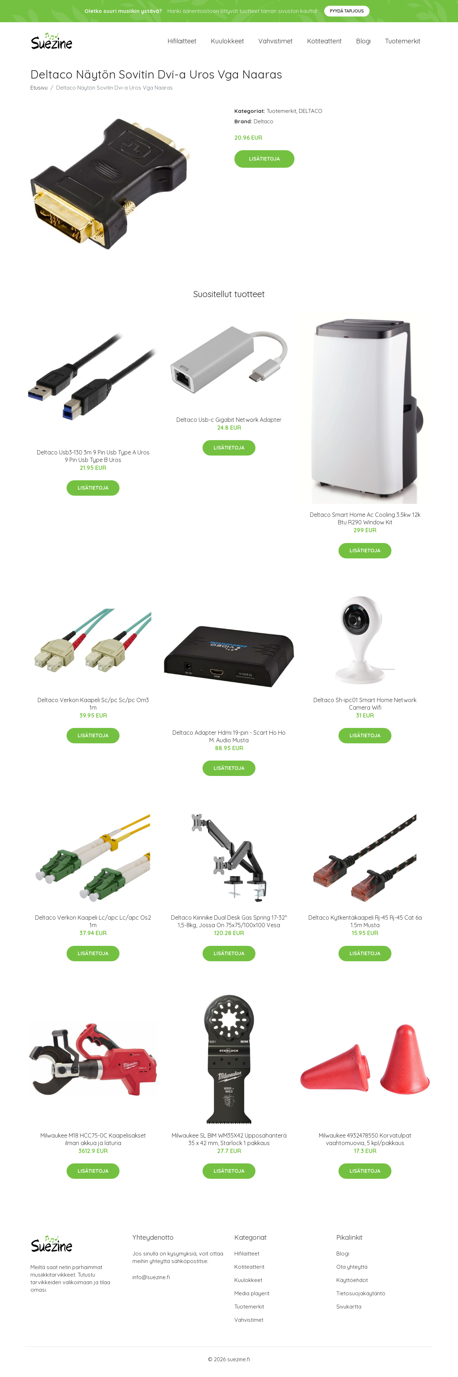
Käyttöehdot (352, 1285)
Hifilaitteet (181, 43)
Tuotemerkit (402, 43)
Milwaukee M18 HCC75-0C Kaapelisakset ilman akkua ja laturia (93, 1144)
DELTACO (310, 116)
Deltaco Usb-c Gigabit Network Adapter (229, 424)
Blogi (363, 43)
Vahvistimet (275, 43)
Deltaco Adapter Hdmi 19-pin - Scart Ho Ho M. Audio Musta (229, 741)
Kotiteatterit (324, 43)
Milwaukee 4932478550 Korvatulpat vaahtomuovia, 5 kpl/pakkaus (365, 1144)
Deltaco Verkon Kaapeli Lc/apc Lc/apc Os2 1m (93, 926)
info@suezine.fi (151, 1282)
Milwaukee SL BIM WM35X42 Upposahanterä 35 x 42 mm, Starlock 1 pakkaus (229, 1144)
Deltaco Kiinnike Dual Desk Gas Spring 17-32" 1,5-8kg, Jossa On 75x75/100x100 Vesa (229, 926)
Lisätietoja (264, 164)
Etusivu (39, 92)
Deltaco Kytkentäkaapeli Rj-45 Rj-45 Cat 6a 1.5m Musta (365, 926)
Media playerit (251, 1298)
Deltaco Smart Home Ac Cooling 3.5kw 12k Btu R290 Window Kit (365, 523)
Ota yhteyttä (351, 1272)
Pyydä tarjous (347, 11)
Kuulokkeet (227, 43)
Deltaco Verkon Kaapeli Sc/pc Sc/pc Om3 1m (93, 708)
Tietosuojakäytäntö (360, 1298)
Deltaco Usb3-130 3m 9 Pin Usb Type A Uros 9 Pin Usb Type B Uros (93, 461)
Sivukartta (348, 1312)
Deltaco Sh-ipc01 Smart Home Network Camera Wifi (364, 708)
